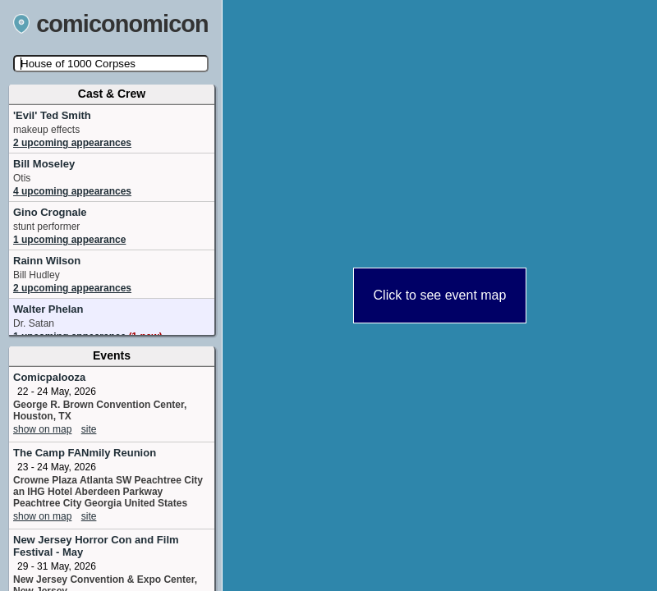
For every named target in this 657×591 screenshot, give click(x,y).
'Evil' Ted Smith (52, 115)
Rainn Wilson (46, 260)
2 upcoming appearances (72, 143)
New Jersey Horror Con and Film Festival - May (96, 546)
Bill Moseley (44, 164)
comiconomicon (111, 24)
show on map (42, 429)
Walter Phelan (48, 309)
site (89, 429)
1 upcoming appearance (69, 239)
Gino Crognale (50, 212)
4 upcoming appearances (72, 191)
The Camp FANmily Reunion (84, 453)
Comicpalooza (49, 377)
